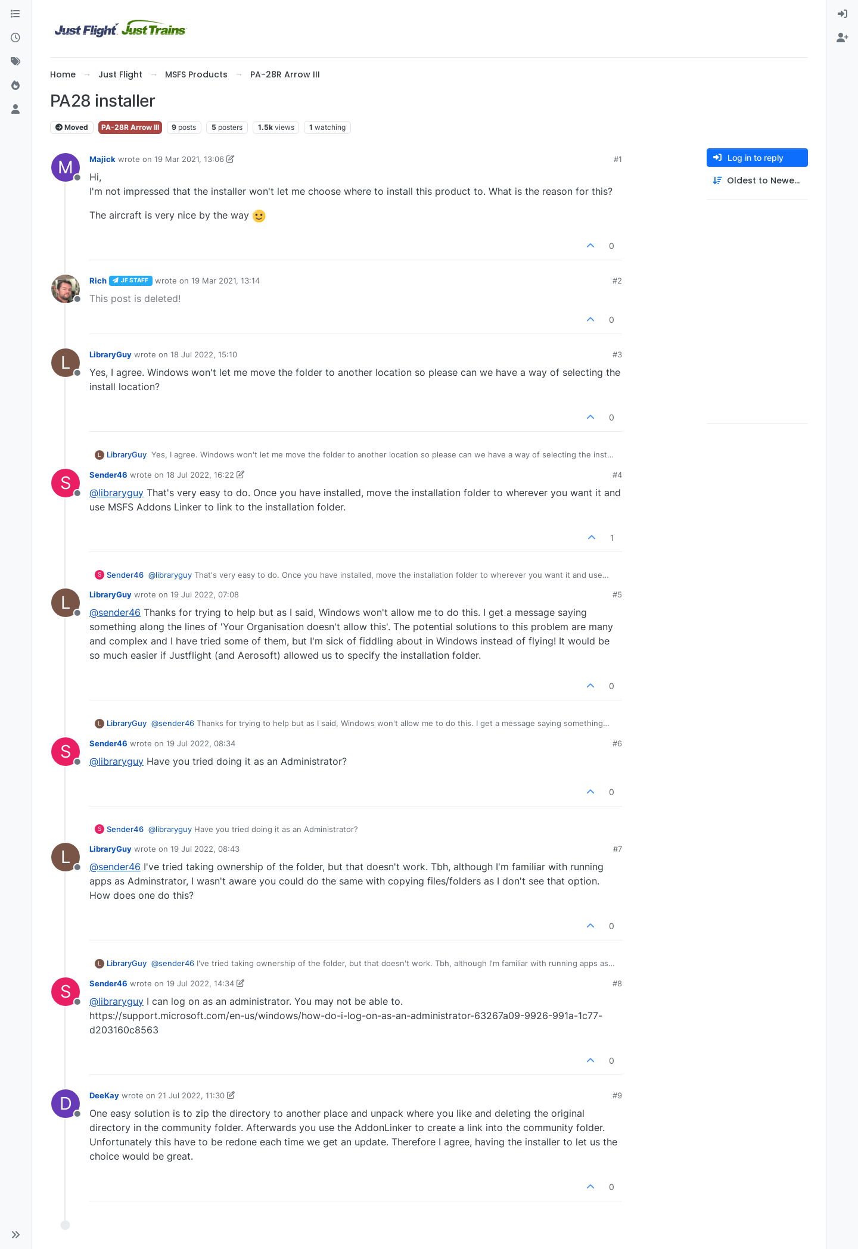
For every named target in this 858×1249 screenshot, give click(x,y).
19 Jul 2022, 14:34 (200, 983)
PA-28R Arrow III (130, 127)
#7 (617, 849)
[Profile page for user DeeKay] (65, 1103)
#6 (617, 743)
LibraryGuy (110, 354)
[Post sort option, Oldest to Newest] (757, 181)
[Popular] (15, 85)
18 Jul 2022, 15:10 (203, 354)
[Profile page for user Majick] (65, 167)
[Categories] (15, 14)
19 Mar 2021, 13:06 (189, 159)
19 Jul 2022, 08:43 (205, 849)
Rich (98, 280)
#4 (617, 474)
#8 (617, 983)
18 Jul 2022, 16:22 (200, 474)
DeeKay (104, 1095)
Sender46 (108, 474)
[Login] (842, 14)
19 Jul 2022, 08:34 (200, 743)
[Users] (15, 109)
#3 (617, 354)
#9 (617, 1095)
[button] (15, 1234)
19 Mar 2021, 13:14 (225, 280)
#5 (617, 594)
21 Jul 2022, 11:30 (191, 1095)
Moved (71, 127)
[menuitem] (842, 14)
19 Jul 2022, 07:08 (204, 594)
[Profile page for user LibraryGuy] (65, 362)
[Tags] (15, 61)
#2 (617, 280)
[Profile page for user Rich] (65, 289)
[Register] (842, 38)
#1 (618, 159)
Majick (102, 159)
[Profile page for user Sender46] (65, 483)
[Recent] (15, 38)
